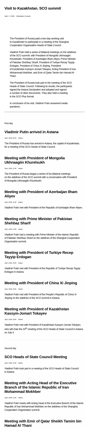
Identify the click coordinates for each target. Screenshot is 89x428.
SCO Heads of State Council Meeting (35, 357)
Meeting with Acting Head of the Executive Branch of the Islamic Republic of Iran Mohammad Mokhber (40, 387)
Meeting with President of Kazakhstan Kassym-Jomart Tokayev (36, 311)
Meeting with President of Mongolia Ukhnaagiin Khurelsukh (34, 160)
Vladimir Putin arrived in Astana (31, 132)
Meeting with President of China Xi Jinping (40, 283)
